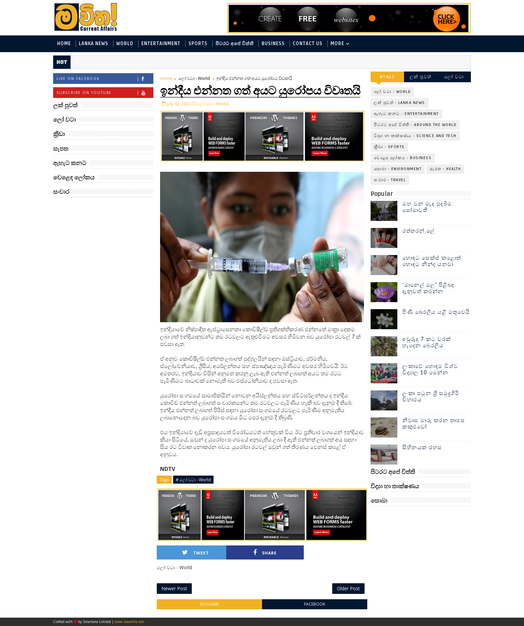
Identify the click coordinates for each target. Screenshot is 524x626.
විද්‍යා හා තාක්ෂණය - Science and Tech (415, 135)
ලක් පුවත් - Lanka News (399, 102)
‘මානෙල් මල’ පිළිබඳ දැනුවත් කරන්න (428, 288)
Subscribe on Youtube (104, 92)
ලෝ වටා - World (194, 78)
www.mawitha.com (129, 621)
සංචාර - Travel (390, 179)
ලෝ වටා (454, 77)
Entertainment (160, 43)
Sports (198, 43)
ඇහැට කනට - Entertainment (406, 113)
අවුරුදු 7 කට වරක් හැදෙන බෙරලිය (426, 342)
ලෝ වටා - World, (213, 104)
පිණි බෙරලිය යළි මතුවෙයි (436, 312)
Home (64, 43)
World (124, 43)
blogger (209, 604)
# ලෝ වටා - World (193, 480)
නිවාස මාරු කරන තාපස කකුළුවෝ (433, 423)
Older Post (348, 588)
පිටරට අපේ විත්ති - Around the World (415, 124)
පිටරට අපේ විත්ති (235, 43)
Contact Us (307, 43)
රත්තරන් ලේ (418, 231)
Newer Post (174, 588)
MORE (337, 43)
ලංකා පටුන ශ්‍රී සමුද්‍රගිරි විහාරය (430, 396)
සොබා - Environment (397, 168)
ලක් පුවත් (421, 77)
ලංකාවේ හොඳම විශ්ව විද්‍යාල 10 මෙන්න (430, 369)
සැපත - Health (445, 168)
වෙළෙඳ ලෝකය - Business (402, 157)
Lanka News (93, 43)
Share (265, 552)
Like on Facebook (104, 78)
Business (273, 43)
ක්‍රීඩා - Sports (389, 146)
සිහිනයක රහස (422, 447)
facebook (314, 604)
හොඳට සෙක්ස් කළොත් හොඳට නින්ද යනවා (431, 261)
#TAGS (387, 77)
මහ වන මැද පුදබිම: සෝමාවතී (428, 207)
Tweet (195, 552)
